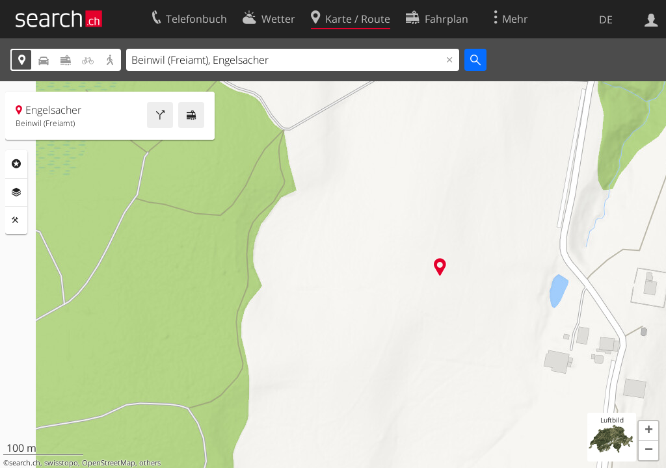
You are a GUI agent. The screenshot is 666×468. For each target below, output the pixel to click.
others (150, 462)
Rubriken (16, 163)
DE (606, 19)
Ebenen (16, 192)
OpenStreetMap (108, 462)
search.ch (24, 462)
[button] (648, 431)
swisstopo (61, 462)
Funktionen (16, 220)
